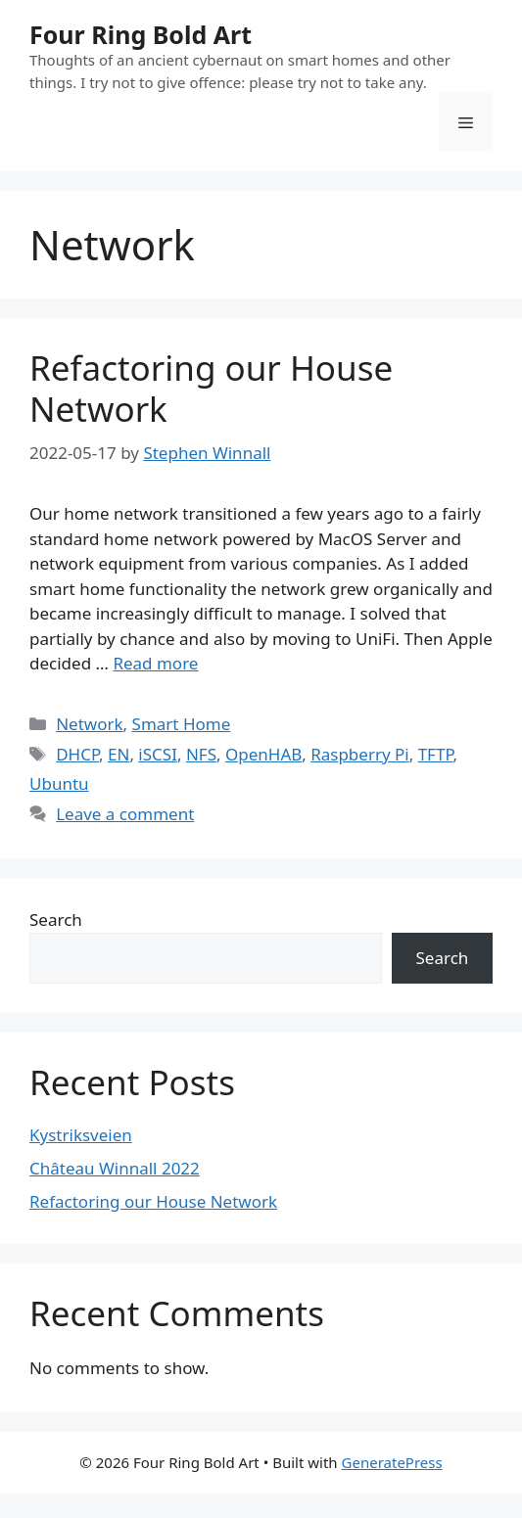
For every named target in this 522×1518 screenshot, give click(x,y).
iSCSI (157, 754)
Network (89, 724)
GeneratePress (392, 1462)
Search (55, 919)
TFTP (435, 754)
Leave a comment (125, 814)
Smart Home (181, 724)
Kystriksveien (80, 1135)
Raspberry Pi (359, 754)
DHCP (77, 754)
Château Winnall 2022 (114, 1168)
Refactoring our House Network (211, 388)
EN (118, 754)
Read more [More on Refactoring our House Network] (155, 663)
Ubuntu (59, 783)
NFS (201, 754)
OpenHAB (263, 754)
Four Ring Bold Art (140, 34)
